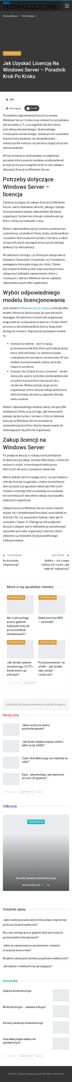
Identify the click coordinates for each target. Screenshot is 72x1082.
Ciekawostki (36, 822)
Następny (31, 683)
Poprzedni (14, 683)
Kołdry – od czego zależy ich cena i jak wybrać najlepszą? (55, 564)
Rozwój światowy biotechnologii (36, 878)
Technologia (12, 53)
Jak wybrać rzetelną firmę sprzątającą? (27, 966)
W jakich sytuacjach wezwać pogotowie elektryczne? (36, 958)
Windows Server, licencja (36, 308)
